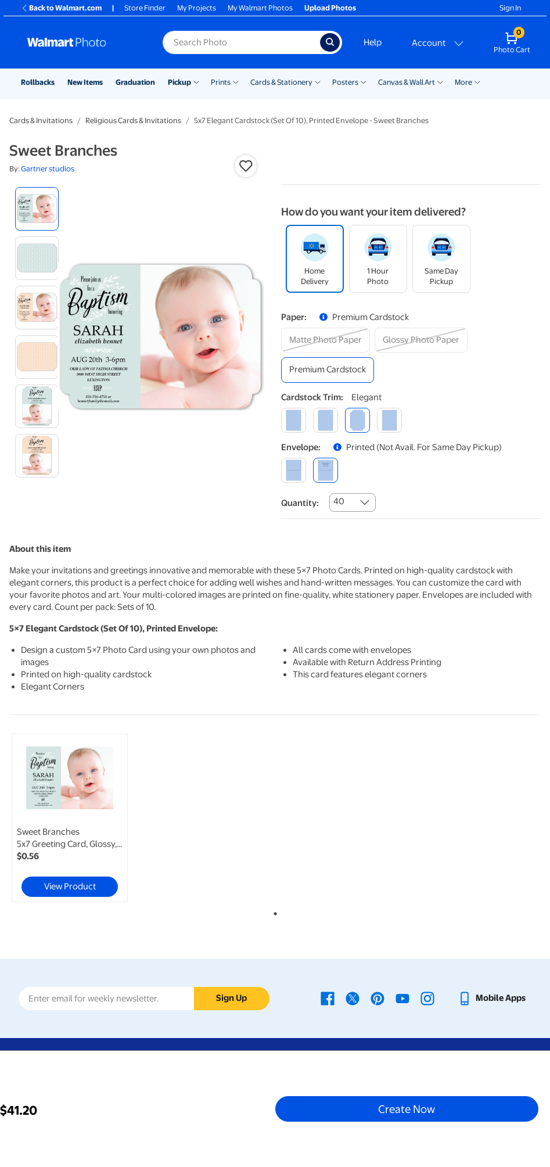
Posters (345, 82)
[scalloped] (389, 420)
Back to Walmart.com (61, 7)
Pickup (179, 82)
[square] (293, 420)
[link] (69, 818)
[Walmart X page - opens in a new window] (353, 998)
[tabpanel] (97, 818)
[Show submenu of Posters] (363, 81)
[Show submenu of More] (477, 81)
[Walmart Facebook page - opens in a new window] (328, 998)
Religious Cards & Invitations (133, 120)
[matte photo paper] (325, 340)
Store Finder (145, 7)
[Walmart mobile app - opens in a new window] (492, 998)
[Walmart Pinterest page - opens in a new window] (377, 998)
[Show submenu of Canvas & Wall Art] (440, 81)
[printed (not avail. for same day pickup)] (325, 470)
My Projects (196, 7)
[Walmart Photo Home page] (82, 42)
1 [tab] (273, 911)
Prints (221, 82)
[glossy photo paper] (421, 340)
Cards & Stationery (281, 82)
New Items (85, 82)
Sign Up (231, 998)
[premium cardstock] (327, 369)
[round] (325, 420)
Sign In (510, 7)
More (463, 82)
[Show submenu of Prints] (235, 81)
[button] (246, 166)
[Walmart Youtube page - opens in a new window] (402, 998)
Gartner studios (47, 168)
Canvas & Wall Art (406, 82)
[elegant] (357, 420)
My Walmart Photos (260, 7)
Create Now (406, 1109)
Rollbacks (38, 82)
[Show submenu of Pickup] (196, 81)
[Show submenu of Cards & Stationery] (317, 81)
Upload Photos (330, 7)
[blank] (293, 470)
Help (373, 42)
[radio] (37, 209)
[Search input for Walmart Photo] (241, 42)
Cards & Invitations (41, 120)
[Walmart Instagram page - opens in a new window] (427, 998)
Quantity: (300, 503)
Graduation (135, 82)
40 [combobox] (338, 501)
